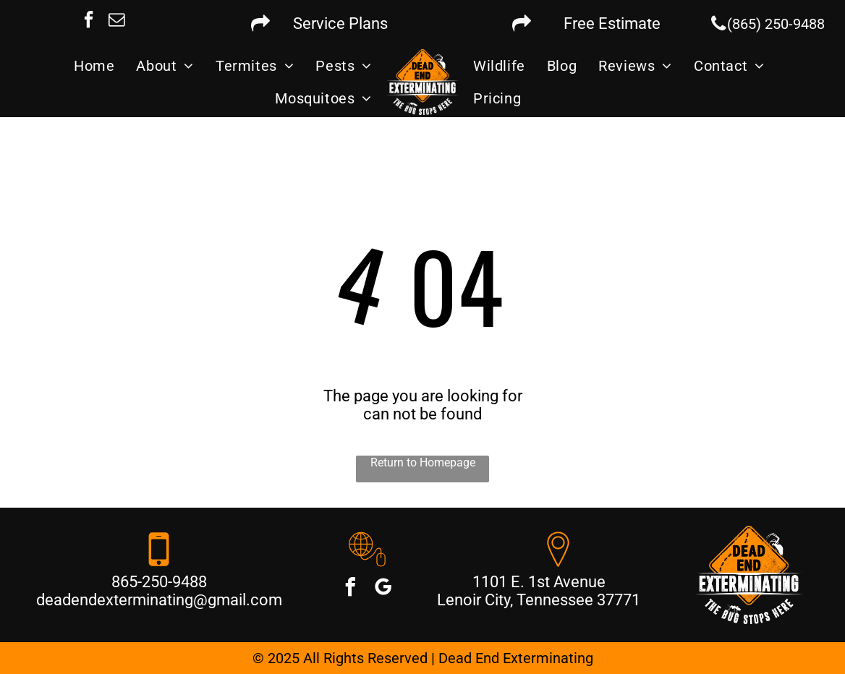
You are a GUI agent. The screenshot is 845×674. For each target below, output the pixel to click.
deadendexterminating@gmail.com (159, 600)
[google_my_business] (383, 589)
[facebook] (89, 21)
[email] (117, 21)
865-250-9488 (159, 582)
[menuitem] (94, 65)
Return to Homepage (422, 462)
